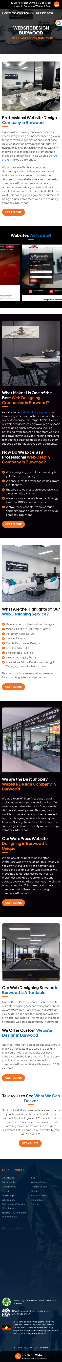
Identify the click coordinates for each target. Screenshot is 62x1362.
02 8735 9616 (15, 1122)
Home (13, 37)
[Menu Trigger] (57, 4)
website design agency (35, 412)
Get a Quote (13, 212)
